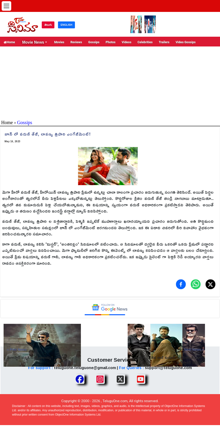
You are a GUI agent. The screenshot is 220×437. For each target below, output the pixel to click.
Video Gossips (186, 42)
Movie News (33, 42)
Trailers (164, 42)
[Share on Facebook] (181, 284)
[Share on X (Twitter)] (210, 284)
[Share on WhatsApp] (195, 284)
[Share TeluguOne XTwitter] (120, 379)
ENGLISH (66, 24)
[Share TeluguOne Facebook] (79, 379)
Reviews (76, 42)
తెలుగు (48, 24)
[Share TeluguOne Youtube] (140, 379)
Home (9, 42)
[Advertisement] (110, 82)
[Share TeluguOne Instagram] (100, 379)
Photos (110, 42)
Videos (126, 42)
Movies (59, 42)
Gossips (94, 42)
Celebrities (144, 42)
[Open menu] (6, 6)
